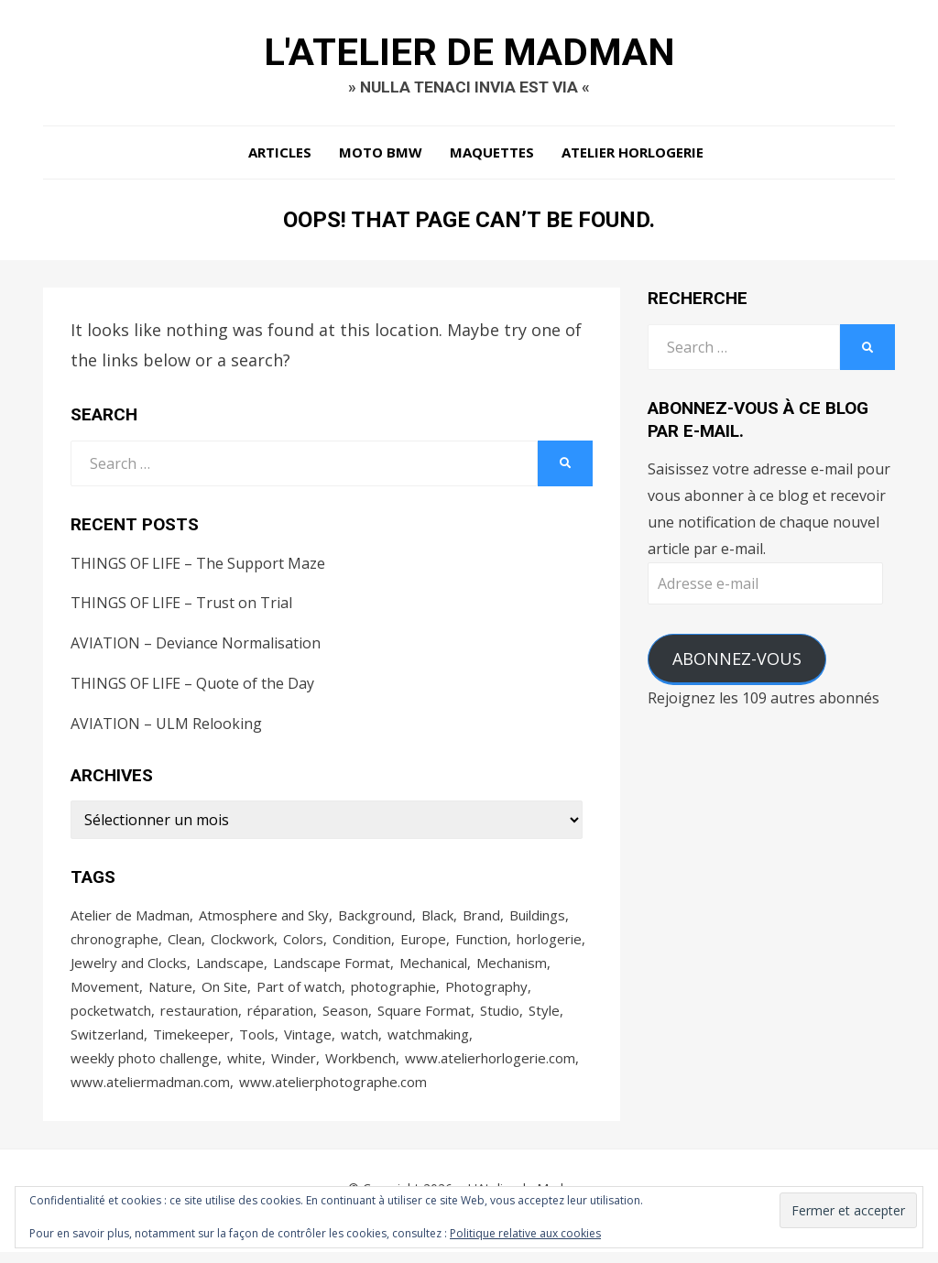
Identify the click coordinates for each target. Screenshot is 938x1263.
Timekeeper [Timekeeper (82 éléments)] (191, 1042)
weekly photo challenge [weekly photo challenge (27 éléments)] (144, 1067)
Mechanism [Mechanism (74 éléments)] (511, 968)
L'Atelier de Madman (469, 53)
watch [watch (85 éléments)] (359, 1042)
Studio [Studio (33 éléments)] (499, 1017)
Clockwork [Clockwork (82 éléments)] (242, 943)
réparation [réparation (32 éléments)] (280, 1017)
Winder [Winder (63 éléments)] (293, 1067)
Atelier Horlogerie (633, 156)
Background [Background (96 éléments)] (375, 918)
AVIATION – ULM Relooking (166, 727)
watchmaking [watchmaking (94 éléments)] (428, 1042)
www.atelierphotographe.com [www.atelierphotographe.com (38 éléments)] (333, 1092)
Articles (279, 156)
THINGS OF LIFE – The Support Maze (198, 567)
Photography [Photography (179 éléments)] (486, 993)
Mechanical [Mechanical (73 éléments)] (433, 968)
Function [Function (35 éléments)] (481, 943)
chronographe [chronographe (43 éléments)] (114, 943)
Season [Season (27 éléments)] (345, 1017)
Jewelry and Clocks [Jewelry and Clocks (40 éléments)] (129, 968)
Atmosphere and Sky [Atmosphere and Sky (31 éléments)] (264, 918)
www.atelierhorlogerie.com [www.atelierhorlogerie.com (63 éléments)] (490, 1067)
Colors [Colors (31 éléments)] (303, 943)
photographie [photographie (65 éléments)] (393, 993)
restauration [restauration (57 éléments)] (199, 1017)
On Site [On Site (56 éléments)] (224, 993)
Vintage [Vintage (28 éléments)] (308, 1042)
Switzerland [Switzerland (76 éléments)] (107, 1042)
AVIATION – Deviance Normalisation (196, 647)
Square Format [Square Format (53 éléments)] (424, 1017)
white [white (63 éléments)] (244, 1067)
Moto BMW (380, 156)
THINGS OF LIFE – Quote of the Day (192, 687)
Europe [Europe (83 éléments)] (423, 943)
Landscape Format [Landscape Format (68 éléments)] (331, 968)
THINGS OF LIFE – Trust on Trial (181, 606)
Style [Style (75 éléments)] (544, 1017)
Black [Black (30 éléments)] (437, 918)
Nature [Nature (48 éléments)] (170, 993)
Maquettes (492, 156)
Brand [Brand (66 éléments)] (481, 918)
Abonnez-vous (737, 662)
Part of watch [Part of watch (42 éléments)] (299, 993)
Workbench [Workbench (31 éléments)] (360, 1067)
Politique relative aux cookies (525, 1233)
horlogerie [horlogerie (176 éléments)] (549, 943)
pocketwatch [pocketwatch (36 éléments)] (111, 1017)
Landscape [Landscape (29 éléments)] (230, 968)
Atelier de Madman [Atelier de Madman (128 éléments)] (130, 918)
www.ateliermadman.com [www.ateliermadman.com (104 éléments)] (150, 1092)
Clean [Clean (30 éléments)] (185, 943)
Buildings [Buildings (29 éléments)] (537, 918)
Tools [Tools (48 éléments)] (257, 1042)
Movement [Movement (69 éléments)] (105, 993)
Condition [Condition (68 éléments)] (362, 943)
